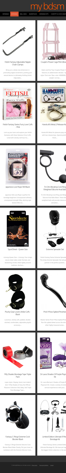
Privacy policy (34, 465)
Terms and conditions (43, 465)
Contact (52, 465)
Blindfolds (33, 14)
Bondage (6, 14)
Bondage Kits (44, 14)
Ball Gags (23, 14)
